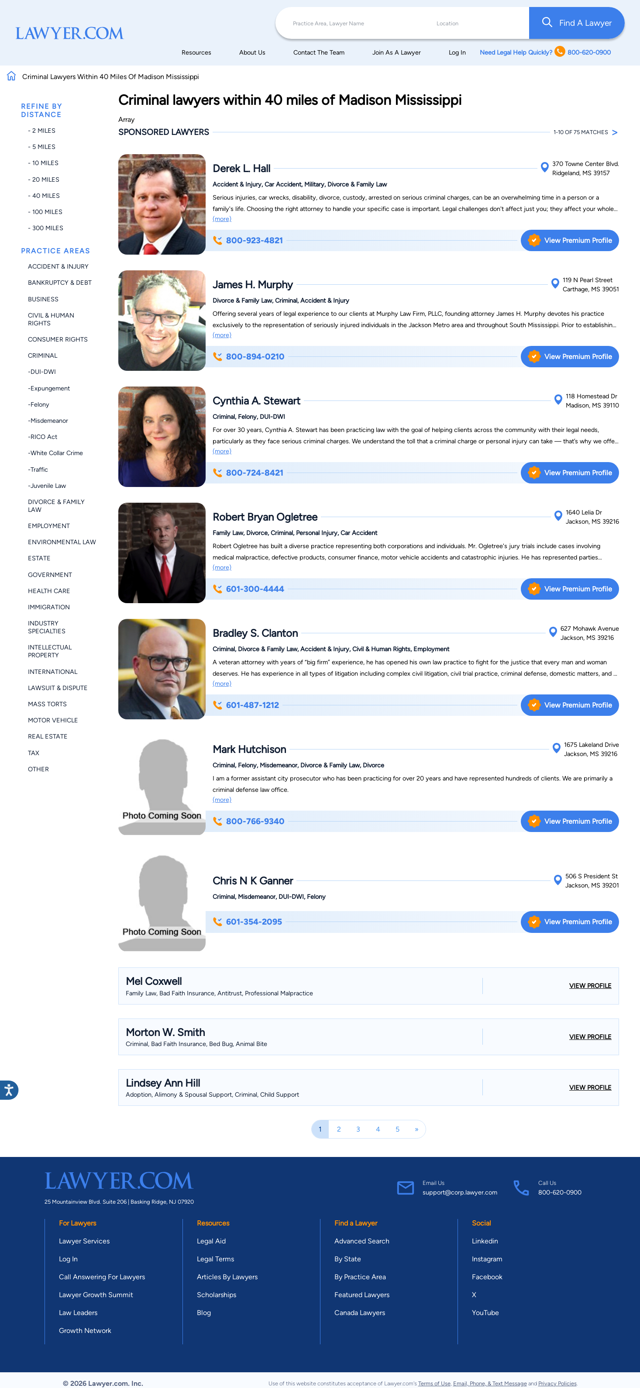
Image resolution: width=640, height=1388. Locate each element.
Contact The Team (318, 52)
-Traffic (38, 469)
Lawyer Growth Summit (96, 1295)
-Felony (38, 404)
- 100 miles (45, 212)
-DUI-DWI (42, 372)
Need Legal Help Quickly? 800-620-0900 (545, 52)
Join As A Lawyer (396, 52)
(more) (222, 219)
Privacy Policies (557, 1383)
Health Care (49, 591)
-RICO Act (42, 437)
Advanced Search (361, 1241)
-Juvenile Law (47, 486)
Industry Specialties (46, 627)
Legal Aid (211, 1241)
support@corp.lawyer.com (460, 1192)
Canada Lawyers (359, 1313)
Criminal (42, 355)
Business (43, 299)
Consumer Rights (58, 339)
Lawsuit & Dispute (58, 688)
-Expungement (49, 388)
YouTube (485, 1313)
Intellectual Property (50, 651)
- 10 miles (43, 163)
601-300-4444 (248, 589)
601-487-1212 (246, 705)
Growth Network (85, 1330)
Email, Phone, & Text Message (490, 1383)
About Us (252, 52)
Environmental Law (62, 542)
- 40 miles (44, 196)
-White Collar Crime (55, 453)
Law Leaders (78, 1313)
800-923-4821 (248, 240)
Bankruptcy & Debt (60, 283)
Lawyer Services (84, 1241)
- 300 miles (45, 228)
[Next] (417, 1129)
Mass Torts (47, 704)
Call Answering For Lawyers (102, 1277)
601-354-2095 (247, 922)
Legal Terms (215, 1259)
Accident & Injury (58, 266)
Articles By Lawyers (227, 1277)
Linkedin (485, 1241)
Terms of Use (434, 1383)
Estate (39, 558)
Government (50, 575)
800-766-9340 (249, 821)
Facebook (487, 1277)
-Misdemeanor (48, 421)
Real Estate (48, 736)
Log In (457, 52)
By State (347, 1259)
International (52, 672)
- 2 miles (41, 131)
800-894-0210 (249, 357)
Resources (196, 52)
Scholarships (216, 1295)
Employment (49, 526)
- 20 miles (43, 179)
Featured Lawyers (361, 1295)
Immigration (49, 607)
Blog (204, 1313)
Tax (33, 753)
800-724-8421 (248, 473)
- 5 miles (41, 147)
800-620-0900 (560, 1192)
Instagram (487, 1259)
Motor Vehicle (53, 720)
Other (38, 769)
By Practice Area (360, 1277)
